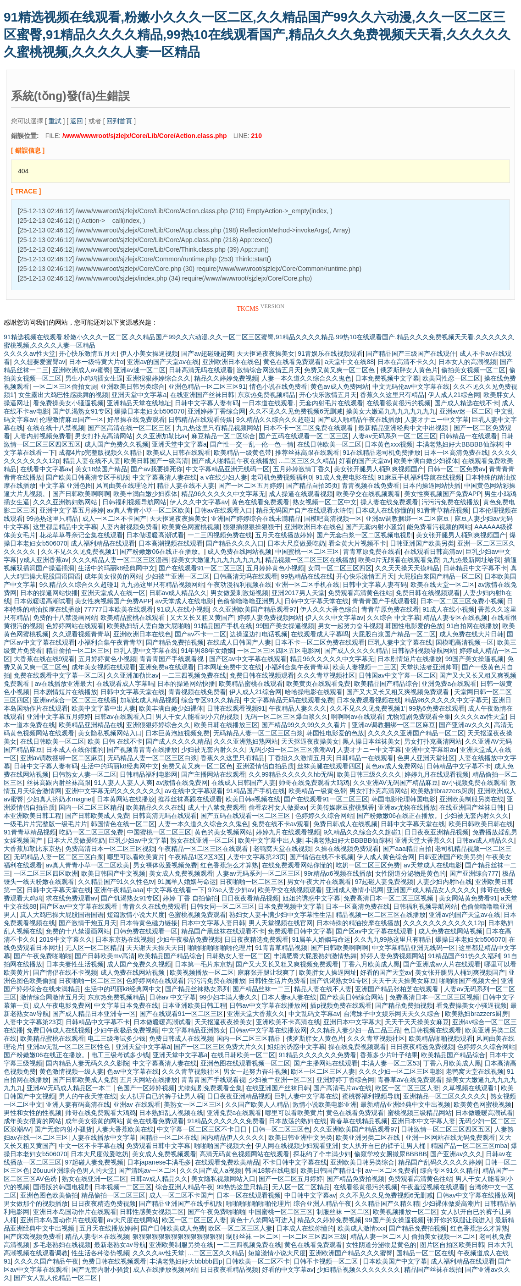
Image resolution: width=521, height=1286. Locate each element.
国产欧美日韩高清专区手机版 (87, 477)
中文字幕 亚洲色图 (66, 485)
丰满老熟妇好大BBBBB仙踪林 (459, 444)
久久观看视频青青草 (81, 634)
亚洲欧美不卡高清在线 (288, 1022)
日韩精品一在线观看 (468, 436)
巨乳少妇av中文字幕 (138, 840)
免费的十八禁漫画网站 (65, 617)
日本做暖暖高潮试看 (155, 535)
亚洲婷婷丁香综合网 (216, 411)
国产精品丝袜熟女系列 (197, 989)
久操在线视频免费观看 (347, 848)
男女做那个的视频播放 (36, 1203)
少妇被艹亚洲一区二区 (177, 576)
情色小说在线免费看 (278, 386)
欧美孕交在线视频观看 (368, 493)
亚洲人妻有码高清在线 (78, 1104)
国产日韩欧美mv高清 (105, 956)
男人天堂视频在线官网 (281, 923)
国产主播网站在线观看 (213, 774)
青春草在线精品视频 (359, 1121)
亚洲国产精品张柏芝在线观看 (397, 989)
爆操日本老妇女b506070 (149, 411)
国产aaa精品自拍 (407, 848)
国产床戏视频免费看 (32, 1236)
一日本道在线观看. (268, 403)
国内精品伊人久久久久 (232, 1137)
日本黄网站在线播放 (126, 799)
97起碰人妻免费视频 (384, 881)
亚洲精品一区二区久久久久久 (445, 1096)
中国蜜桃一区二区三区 (307, 551)
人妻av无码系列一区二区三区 (394, 436)
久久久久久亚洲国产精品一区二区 (416, 733)
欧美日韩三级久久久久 (369, 774)
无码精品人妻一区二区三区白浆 (258, 733)
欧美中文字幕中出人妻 (104, 708)
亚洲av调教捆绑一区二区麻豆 (408, 518)
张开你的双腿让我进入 (459, 1220)
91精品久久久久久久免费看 (318, 1055)
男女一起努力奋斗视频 (350, 625)
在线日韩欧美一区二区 (329, 444)
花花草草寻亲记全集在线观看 (81, 535)
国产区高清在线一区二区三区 (130, 427)
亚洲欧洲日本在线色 (231, 361)
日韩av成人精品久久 (178, 592)
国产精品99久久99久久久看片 (304, 725)
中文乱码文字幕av (314, 1013)
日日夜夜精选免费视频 (422, 1046)
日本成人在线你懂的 (384, 510)
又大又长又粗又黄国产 (202, 617)
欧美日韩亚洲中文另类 (300, 1137)
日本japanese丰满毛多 (159, 1162)
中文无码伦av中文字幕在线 (411, 386)
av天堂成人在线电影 (184, 601)
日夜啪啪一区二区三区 (252, 881)
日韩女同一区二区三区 (222, 906)
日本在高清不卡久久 (406, 361)
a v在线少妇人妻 (224, 477)
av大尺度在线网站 (133, 1220)
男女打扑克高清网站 (104, 436)
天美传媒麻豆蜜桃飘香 (342, 807)
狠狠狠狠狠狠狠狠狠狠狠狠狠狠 (177, 1236)
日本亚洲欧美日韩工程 (194, 1005)
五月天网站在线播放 (148, 1079)
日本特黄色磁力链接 (148, 923)
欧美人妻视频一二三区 (365, 667)
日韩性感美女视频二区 (152, 1211)
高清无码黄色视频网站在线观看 (244, 1154)
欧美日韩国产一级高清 (156, 460)
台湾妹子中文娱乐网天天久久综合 (393, 1013)
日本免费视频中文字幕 (387, 378)
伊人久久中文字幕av (199, 502)
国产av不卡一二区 (201, 634)
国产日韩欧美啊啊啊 (81, 493)
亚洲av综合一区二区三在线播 (75, 700)
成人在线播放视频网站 (165, 1269)
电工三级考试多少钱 (116, 1038)
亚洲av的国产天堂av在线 (163, 361)
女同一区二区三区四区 (340, 568)
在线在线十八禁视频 (55, 427)
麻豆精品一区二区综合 (223, 436)
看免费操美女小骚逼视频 (68, 403)
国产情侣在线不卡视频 (321, 857)
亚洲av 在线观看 (137, 1104)
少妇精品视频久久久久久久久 (358, 1269)
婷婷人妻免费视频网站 (270, 617)
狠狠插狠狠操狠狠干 (252, 526)
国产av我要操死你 (157, 469)
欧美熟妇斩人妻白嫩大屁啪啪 (148, 625)
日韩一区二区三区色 (281, 1129)
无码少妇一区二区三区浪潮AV (291, 749)
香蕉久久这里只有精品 (392, 394)
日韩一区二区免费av (456, 469)
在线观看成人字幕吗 (320, 634)
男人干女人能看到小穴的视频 (198, 716)
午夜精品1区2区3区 (196, 857)
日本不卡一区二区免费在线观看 (309, 427)
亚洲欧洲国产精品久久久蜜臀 (351, 1253)
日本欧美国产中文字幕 (395, 1261)
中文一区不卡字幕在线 (91, 1145)
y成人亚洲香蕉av (44, 559)
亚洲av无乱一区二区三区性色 (69, 1046)
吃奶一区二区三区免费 (91, 832)
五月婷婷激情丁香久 (302, 469)
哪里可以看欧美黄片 (136, 857)
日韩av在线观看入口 (223, 510)
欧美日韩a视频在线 (253, 799)
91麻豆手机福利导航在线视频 (419, 477)
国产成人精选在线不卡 (466, 403)
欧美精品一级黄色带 (243, 452)
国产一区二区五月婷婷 (250, 485)
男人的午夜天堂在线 (87, 1096)
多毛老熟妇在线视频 (62, 1244)
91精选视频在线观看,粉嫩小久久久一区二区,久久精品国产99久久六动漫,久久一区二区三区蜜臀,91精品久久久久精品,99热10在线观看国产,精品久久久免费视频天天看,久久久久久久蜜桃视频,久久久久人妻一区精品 (257, 34)
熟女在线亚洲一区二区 (202, 840)
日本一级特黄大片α (96, 361)
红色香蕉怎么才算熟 (229, 865)
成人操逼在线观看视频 (301, 493)
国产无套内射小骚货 (374, 526)
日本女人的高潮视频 (467, 361)
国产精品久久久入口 (235, 543)
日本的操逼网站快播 (431, 485)
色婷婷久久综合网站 (324, 815)
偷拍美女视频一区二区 (473, 370)
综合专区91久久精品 (210, 700)
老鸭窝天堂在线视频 (282, 848)
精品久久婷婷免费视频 (226, 378)
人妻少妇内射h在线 (444, 881)
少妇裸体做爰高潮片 (451, 1203)
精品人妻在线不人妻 (92, 460)
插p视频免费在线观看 (340, 1005)
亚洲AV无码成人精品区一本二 (70, 1088)
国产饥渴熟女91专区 (81, 411)
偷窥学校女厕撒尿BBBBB (390, 1154)
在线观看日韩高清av (433, 551)
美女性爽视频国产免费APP (442, 493)
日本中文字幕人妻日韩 (213, 923)
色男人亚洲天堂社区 (426, 758)
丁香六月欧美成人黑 (371, 964)
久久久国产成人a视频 (210, 1170)
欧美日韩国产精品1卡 (331, 1170)
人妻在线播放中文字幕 (104, 1137)
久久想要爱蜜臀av (40, 361)
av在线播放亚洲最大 (63, 683)
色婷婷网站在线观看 (75, 625)
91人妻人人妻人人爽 (123, 782)
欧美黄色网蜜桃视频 (191, 526)
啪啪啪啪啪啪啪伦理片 (220, 947)
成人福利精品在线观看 (103, 543)
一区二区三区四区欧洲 (46, 873)
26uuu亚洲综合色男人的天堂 (74, 1170)
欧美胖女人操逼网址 (328, 972)
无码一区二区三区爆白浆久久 (286, 716)
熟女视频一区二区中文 (325, 502)
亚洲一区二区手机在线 (307, 584)
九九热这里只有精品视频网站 (218, 427)
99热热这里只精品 (53, 518)
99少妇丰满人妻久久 (229, 997)
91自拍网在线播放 (473, 625)
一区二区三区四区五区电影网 (279, 650)
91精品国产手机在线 (223, 625)
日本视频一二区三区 (123, 1187)
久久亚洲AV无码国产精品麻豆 (395, 782)
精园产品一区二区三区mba (469, 1145)
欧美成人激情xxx (362, 1228)
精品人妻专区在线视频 (455, 617)
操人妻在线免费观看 (389, 502)
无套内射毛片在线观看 (331, 403)
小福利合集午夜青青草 (110, 642)
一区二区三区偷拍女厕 (65, 386)
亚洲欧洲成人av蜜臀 (81, 370)
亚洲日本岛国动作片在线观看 (74, 1211)
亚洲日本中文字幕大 (352, 1022)
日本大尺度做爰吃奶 (296, 543)
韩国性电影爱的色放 (414, 625)
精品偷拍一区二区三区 (78, 650)
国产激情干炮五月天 (87, 923)
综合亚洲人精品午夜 (184, 1187)
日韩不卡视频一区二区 (327, 1261)
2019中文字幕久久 (65, 939)
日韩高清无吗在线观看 (201, 370)
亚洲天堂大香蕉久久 (424, 840)
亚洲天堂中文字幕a (138, 394)
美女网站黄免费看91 (468, 898)
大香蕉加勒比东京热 (32, 848)
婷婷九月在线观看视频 (437, 774)
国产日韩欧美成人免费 (97, 815)
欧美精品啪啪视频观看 (441, 1038)
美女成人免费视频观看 (181, 873)
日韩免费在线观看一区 (145, 931)
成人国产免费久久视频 (116, 444)
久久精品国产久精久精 (387, 1203)
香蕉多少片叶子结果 (389, 1055)
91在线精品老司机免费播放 (382, 452)
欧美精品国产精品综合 (386, 683)
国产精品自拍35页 (312, 485)
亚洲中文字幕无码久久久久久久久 (113, 791)
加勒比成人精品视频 (149, 700)
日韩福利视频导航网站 (134, 502)
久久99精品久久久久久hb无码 (291, 774)
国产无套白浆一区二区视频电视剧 (364, 535)
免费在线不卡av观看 (281, 824)
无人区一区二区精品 (94, 947)
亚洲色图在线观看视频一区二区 (245, 1063)
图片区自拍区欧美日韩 (452, 1244)
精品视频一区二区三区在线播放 (310, 559)
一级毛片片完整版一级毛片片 (45, 824)
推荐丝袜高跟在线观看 (307, 452)
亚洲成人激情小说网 (354, 890)
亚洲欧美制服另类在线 (471, 799)
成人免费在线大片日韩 (471, 634)
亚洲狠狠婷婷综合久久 (158, 378)
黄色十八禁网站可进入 (262, 1220)
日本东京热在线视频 (124, 939)
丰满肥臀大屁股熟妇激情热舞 (315, 956)
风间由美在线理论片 (125, 485)
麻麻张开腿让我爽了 (266, 972)
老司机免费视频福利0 (281, 477)
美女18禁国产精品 (101, 469)
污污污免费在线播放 (450, 502)
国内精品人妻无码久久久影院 (87, 1063)
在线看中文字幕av (46, 469)
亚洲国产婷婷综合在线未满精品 (256, 518)
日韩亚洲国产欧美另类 (422, 543)
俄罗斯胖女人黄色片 (409, 370)
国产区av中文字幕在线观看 (248, 658)
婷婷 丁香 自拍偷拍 (190, 898)
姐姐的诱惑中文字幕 (311, 898)
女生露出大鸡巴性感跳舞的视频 (63, 394)
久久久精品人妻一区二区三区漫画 (120, 559)
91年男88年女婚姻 (207, 650)
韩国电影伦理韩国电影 (403, 799)
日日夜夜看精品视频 (250, 898)
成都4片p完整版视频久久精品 (101, 452)
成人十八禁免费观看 (216, 807)
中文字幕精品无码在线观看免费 (288, 700)
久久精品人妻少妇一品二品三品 (355, 1030)
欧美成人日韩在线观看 (178, 452)
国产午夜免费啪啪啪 (43, 956)
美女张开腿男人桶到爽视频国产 (379, 469)
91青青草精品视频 (443, 510)
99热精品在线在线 (307, 576)
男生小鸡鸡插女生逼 (94, 378)
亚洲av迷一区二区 (140, 370)
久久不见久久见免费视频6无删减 (296, 411)
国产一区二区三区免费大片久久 (219, 1046)
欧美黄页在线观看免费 (318, 683)
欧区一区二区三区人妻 (323, 1071)
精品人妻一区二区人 (379, 1236)
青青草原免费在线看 (372, 551)
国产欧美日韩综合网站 (353, 997)
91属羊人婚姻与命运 (187, 881)
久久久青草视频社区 (326, 675)
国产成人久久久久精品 (356, 650)
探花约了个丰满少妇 (322, 1154)
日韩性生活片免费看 (277, 980)
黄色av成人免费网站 (339, 386)
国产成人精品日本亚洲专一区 (94, 1013)
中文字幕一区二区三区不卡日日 (203, 1129)
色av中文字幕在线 (133, 1071)
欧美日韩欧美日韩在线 (481, 824)
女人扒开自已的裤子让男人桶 (161, 1096)
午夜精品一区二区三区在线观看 (204, 848)
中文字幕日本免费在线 (126, 1005)
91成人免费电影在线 (345, 477)
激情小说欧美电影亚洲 (325, 1104)
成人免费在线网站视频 (239, 551)
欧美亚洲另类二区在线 (369, 1137)
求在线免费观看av (72, 898)
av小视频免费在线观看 (474, 782)
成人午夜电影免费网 (62, 1005)
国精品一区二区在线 (168, 1137)
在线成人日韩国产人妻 (239, 642)
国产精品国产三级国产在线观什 (411, 353)
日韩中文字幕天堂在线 (316, 601)
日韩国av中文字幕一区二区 (397, 675)
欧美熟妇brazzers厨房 (442, 791)
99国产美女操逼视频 (285, 625)
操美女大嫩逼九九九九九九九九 (391, 411)
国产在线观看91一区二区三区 (201, 568)
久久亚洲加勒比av (162, 436)
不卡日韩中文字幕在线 (295, 1162)
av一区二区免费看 (391, 1170)
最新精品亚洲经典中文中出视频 (404, 427)
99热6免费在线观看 (436, 708)
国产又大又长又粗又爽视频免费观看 (398, 691)
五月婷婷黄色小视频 (275, 568)
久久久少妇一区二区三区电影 (400, 1071)
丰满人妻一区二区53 (390, 1063)
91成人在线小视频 (183, 609)
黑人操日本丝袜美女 (371, 741)
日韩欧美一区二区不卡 (258, 1261)
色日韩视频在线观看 (432, 1030)
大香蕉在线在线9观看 (44, 658)
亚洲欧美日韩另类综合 (132, 386)
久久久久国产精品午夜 (46, 1261)
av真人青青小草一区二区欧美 (149, 510)
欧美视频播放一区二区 (202, 972)
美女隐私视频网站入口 (110, 733)
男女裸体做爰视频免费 (165, 865)
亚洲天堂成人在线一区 (113, 592)
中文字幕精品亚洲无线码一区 (227, 469)
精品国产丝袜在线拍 (433, 1269)
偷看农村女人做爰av (278, 807)
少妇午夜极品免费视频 (189, 939)
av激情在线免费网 (182, 782)
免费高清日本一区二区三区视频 (110, 848)
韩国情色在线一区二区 (123, 824)
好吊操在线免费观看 (136, 419)
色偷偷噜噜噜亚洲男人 (249, 601)
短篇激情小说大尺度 (136, 914)
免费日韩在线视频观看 (428, 592)
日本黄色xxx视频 (389, 444)
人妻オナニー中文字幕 (437, 419)
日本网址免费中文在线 (229, 667)
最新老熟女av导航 (120, 1244)
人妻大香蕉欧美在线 (125, 1129)
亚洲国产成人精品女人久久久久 (432, 890)
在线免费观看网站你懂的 (297, 865)
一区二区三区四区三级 (315, 1236)
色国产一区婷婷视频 (146, 1088)
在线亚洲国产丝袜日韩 (202, 394)
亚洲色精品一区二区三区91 (207, 386)
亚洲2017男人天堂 (298, 592)
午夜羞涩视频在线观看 (433, 1187)
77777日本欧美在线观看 (119, 609)
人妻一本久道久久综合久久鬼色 (306, 378)
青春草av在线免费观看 (409, 1079)
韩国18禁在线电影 (271, 1170)
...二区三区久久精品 (306, 460)
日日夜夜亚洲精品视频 (437, 832)
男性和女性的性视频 (32, 1112)
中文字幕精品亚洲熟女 (194, 1030)
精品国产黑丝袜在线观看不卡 (223, 931)
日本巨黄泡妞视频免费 (177, 733)
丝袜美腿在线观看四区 (329, 766)
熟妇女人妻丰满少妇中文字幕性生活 (280, 914)
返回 (76, 121)
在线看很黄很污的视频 (398, 403)
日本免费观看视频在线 (369, 700)
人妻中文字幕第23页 (256, 857)
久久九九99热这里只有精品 (393, 939)
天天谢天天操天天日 (155, 947)
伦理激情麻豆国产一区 (71, 419)
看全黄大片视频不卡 (357, 543)
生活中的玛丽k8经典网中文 (116, 568)
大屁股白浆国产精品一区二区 (439, 576)
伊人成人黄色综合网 (386, 857)
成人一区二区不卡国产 (114, 518)
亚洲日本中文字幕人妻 (423, 1121)
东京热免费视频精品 (266, 394)
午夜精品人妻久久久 (298, 708)
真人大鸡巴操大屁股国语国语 (62, 914)
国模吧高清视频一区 (333, 518)
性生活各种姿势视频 (100, 1253)
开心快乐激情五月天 (87, 353)
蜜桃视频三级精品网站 (420, 1112)
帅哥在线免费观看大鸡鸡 (314, 782)
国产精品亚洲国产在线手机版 (180, 1203)
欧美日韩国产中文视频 (113, 873)
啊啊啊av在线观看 (357, 716)
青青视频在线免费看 (370, 485)
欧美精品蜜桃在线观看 (133, 617)
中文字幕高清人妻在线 (165, 477)
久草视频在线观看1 (470, 1088)
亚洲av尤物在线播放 (407, 807)
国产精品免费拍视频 (175, 642)
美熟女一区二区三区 (193, 1104)
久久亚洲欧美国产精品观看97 (254, 609)
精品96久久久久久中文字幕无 (223, 493)
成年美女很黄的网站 (113, 576)
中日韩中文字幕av (310, 1195)
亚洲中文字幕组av (431, 749)
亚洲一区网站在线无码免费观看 (450, 1137)
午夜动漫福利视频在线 (239, 584)
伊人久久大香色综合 (329, 609)
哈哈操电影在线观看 (314, 691)
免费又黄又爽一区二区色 (340, 370)
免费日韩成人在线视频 (345, 824)
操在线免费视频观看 (357, 1046)
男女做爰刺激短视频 (239, 592)
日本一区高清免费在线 (456, 452)
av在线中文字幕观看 (194, 791)
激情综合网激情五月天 (269, 370)
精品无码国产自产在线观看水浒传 (304, 510)
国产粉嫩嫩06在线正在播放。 (162, 551)
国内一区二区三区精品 (91, 807)
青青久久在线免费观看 (154, 906)
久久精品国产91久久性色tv (116, 881)
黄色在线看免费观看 (292, 361)
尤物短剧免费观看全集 (419, 716)
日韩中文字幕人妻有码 (207, 403)
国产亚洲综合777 (474, 873)
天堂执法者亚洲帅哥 (429, 667)
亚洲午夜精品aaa (118, 890)
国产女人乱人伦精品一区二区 (56, 1277)
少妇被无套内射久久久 (213, 749)
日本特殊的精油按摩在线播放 (358, 923)
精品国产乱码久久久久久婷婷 (440, 1162)
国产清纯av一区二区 (147, 1170)
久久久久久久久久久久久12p (443, 923)
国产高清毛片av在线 (342, 1088)
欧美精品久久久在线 (155, 807)
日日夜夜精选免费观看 (256, 939)
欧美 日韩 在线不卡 (115, 741)
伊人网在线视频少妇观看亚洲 (296, 1145)
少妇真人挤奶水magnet (60, 799)
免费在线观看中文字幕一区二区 (59, 675)
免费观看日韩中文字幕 (300, 931)
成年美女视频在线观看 (104, 667)
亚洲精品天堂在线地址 (139, 403)
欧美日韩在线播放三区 (226, 725)
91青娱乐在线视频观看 (330, 353)
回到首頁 (119, 121)
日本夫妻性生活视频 (75, 964)
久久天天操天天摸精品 (407, 568)
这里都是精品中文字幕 (65, 526)
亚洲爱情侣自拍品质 (265, 766)
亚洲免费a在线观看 (166, 667)
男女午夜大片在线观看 (319, 881)
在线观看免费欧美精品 (227, 1162)
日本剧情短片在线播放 (409, 658)
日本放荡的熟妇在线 (298, 1121)
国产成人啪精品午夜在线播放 (359, 419)
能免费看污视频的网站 (439, 526)
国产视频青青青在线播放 (142, 749)
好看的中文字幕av (288, 1269)
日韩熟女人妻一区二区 (84, 774)
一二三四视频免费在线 (220, 535)
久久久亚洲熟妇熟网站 (66, 502)
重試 (55, 121)
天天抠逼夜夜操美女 (265, 353)
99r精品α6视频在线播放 (337, 873)
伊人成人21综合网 (454, 394)
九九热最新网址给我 (471, 559)
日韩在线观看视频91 (236, 708)
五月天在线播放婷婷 (284, 535)
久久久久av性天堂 (29, 353)
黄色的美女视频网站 (223, 832)
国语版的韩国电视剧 (62, 1187)
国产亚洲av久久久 (465, 725)
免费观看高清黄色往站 (360, 592)
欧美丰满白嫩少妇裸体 (426, 460)
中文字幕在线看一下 (176, 890)
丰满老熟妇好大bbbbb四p (186, 1261)
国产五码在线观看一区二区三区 (304, 436)
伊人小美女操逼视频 (149, 353)
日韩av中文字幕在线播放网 (268, 1005)
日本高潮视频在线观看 (171, 543)
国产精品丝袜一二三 (261, 989)
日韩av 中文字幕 (172, 997)
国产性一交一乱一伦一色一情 (252, 444)
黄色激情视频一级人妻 (71, 1071)
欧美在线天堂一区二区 (442, 584)
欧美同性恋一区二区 (451, 378)
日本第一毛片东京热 (204, 964)
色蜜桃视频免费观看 (197, 914)
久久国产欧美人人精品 (257, 1104)
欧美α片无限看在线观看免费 (398, 559)
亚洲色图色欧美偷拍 (49, 1195)
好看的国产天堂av (365, 460)
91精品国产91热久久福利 (464, 956)
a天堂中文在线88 (349, 361)
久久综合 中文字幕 (393, 617)
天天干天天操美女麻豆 (404, 980)
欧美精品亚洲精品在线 (91, 725)
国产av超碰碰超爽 (207, 353)
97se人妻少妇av (231, 890)
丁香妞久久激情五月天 (300, 758)
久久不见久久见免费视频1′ (78, 551)
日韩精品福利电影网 (148, 774)
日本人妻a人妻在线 (288, 997)
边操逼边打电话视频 (259, 634)
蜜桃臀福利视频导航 (371, 1096)
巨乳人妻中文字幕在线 (400, 642)
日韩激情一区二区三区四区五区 (446, 1129)
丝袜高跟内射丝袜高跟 (59, 782)
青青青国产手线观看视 (384, 601)
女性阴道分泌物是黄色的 (410, 873)
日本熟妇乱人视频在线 (171, 1112)
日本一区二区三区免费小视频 (462, 601)
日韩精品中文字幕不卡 (475, 568)
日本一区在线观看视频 (248, 1195)
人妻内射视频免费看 (43, 436)
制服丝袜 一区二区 (343, 1211)
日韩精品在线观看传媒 (200, 419)
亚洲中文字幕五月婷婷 (71, 510)
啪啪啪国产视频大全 (468, 980)
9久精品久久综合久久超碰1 (275, 419)
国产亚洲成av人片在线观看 (442, 964)
